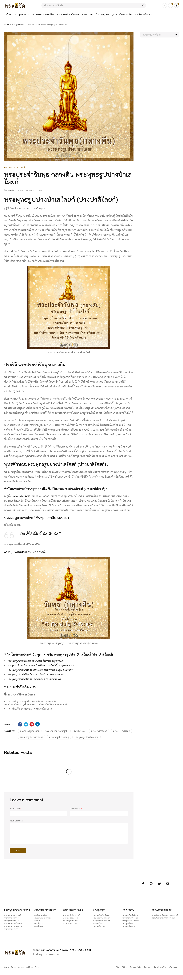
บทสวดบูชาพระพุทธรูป (56, 730)
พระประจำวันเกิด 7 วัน (25, 686)
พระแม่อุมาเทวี (39, 923)
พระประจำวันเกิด (19, 496)
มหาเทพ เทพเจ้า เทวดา (46, 909)
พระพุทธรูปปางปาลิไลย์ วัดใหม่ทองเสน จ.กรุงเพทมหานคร (39, 678)
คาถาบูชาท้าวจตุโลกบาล (13, 925)
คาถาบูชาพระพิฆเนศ (11, 922)
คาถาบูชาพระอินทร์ (11, 919)
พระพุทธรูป (21, 167)
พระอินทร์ (37, 920)
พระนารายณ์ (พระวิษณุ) (42, 917)
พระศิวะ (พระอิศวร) (41, 914)
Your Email (76, 807)
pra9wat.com (19, 969)
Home (6, 24)
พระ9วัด (11, 190)
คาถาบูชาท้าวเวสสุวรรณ (13, 928)
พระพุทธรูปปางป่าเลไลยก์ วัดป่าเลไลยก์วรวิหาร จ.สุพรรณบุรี (41, 660)
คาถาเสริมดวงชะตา (74, 909)
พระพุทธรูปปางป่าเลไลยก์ (86, 736)
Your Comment (16, 819)
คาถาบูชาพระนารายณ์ (12, 917)
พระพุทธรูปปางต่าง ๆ (59, 736)
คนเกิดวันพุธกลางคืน (30, 730)
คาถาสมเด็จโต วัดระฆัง (71, 914)
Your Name (15, 807)
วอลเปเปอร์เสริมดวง (163, 909)
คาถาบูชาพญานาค (11, 931)
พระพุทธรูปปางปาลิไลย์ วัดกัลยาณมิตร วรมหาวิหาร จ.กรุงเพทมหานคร (46, 669)
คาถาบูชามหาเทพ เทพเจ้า (14, 910)
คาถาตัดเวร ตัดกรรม (70, 917)
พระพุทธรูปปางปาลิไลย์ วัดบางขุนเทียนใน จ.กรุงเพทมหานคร (41, 674)
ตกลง (18, 850)
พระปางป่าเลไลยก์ (121, 730)
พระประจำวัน (79, 730)
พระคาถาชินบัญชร (70, 923)
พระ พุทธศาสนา (18, 24)
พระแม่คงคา (38, 925)
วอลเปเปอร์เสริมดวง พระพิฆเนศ (163, 917)
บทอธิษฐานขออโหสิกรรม (72, 920)
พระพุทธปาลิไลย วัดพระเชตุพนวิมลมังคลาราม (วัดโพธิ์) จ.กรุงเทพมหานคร (48, 665)
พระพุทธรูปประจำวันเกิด (31, 736)
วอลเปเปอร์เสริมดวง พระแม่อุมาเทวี (165, 914)
